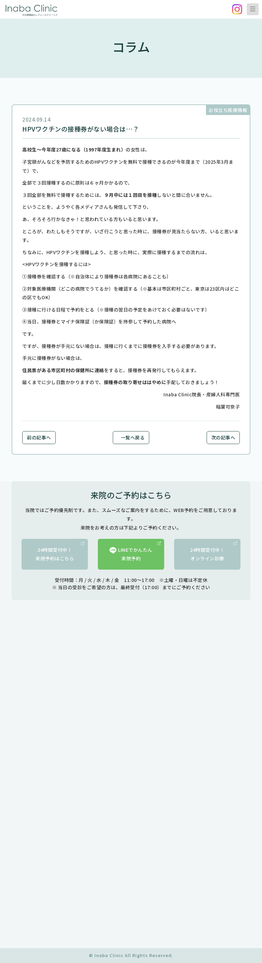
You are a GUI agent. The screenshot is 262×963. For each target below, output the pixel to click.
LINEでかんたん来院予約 (135, 551)
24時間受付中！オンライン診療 (213, 551)
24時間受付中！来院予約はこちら (60, 551)
